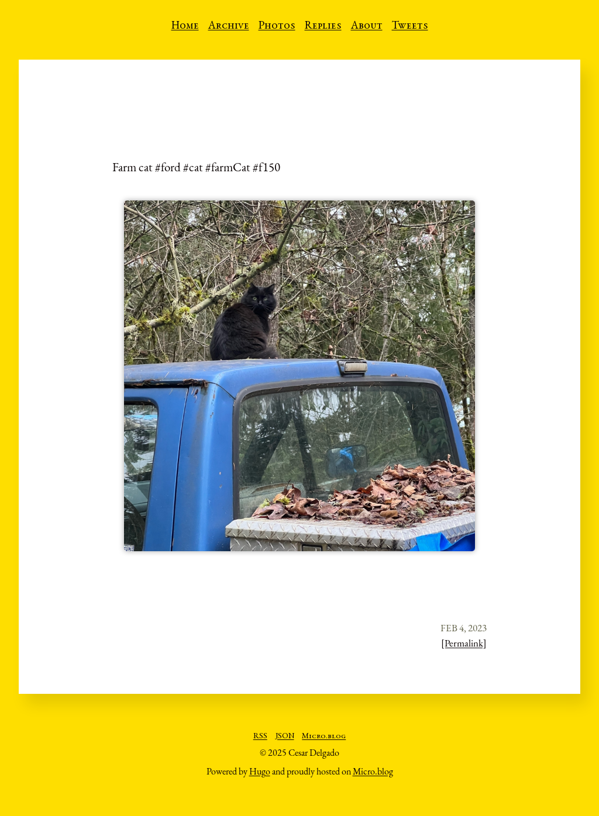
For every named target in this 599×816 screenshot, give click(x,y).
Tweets (410, 26)
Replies (323, 26)
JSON (285, 736)
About (367, 26)
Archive (228, 26)
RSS (260, 736)
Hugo (259, 771)
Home (185, 26)
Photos (277, 26)
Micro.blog (324, 736)
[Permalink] (464, 643)
